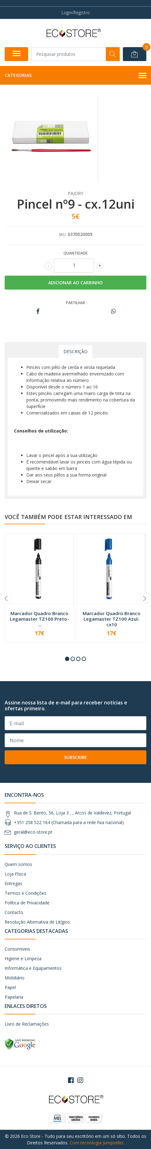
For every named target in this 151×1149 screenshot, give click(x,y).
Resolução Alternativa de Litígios (37, 922)
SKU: (63, 234)
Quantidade (75, 253)
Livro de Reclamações (27, 1024)
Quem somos (18, 864)
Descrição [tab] (75, 351)
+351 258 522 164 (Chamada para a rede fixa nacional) (69, 822)
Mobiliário (14, 978)
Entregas (13, 883)
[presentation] (6, 598)
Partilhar (75, 302)
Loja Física (15, 874)
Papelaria (14, 997)
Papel (10, 987)
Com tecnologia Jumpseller (96, 1143)
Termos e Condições (25, 893)
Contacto (14, 912)
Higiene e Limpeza (23, 958)
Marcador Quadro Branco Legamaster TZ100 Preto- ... (39, 619)
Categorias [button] (75, 75)
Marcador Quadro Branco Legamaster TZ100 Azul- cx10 (111, 619)
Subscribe (75, 757)
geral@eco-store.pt (33, 832)
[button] (67, 659)
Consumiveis (17, 949)
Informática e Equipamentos (33, 968)
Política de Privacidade (27, 903)
